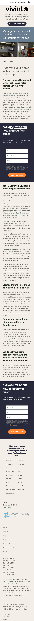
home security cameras (21, 109)
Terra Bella (9, 475)
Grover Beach (10, 468)
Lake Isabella (10, 493)
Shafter (20, 478)
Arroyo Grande (10, 471)
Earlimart (20, 460)
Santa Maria (9, 460)
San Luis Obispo (11, 489)
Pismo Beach (21, 464)
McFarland (9, 478)
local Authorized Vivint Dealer (13, 581)
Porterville (21, 486)
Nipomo (20, 468)
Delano (8, 486)
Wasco (20, 482)
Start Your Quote (17, 175)
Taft (19, 471)
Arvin (7, 482)
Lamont (20, 475)
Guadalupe (9, 464)
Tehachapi (21, 489)
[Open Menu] (3, 2)
